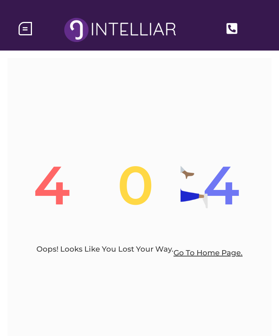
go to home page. (208, 252)
